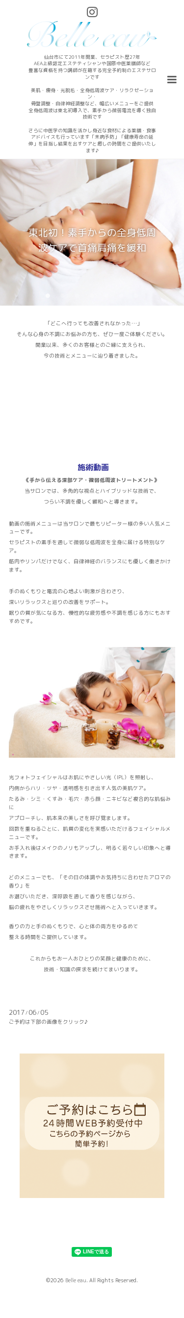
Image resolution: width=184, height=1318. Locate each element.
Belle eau (75, 1280)
